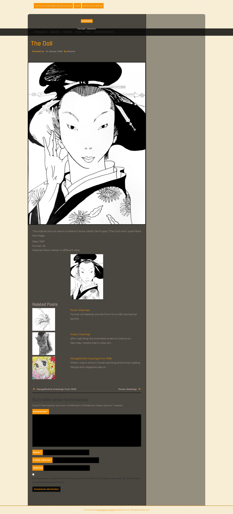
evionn (71, 51)
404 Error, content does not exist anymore (53, 6)
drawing (91, 29)
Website (38, 467)
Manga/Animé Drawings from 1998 (91, 358)
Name (37, 452)
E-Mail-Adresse (42, 460)
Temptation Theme (105, 510)
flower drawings (80, 310)
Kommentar (40, 411)
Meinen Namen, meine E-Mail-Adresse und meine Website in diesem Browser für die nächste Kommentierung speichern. (86, 480)
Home (77, 6)
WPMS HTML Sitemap (93, 6)
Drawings (87, 21)
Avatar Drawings (80, 334)
